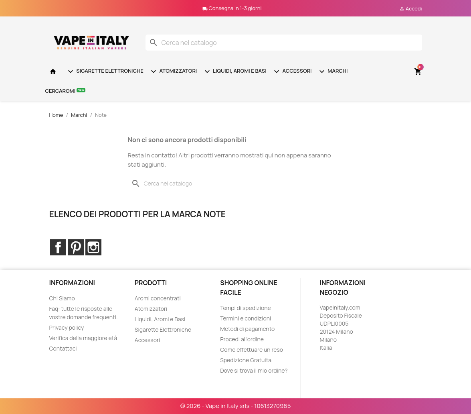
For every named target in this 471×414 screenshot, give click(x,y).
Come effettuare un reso (251, 349)
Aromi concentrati (158, 298)
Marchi (332, 71)
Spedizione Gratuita (245, 360)
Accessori (292, 71)
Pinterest (76, 247)
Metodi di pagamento (247, 328)
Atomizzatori (173, 71)
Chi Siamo (62, 298)
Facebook (58, 247)
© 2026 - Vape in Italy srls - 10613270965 (235, 406)
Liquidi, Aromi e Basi (234, 71)
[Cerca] (284, 43)
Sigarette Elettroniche (105, 71)
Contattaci (63, 348)
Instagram (93, 247)
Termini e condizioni (245, 318)
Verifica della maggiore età (83, 338)
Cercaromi (65, 90)
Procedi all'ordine (242, 339)
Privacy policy (66, 327)
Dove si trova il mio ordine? (254, 370)
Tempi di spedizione (245, 308)
